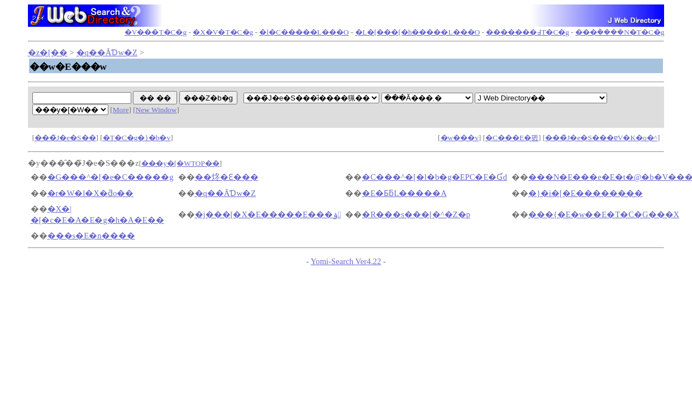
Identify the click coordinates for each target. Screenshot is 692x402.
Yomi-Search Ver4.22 (346, 261)
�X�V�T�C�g (223, 32)
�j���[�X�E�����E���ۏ (268, 214)
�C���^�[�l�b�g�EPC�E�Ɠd (434, 177)
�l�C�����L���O (304, 32)
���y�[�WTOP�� (180, 163)
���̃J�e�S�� (65, 137)
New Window (156, 110)
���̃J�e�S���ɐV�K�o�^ (601, 137)
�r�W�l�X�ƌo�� (90, 193)
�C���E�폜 (511, 137)
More (121, 110)
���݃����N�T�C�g (619, 32)
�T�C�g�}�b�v (136, 137)
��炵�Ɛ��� (227, 177)
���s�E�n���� (91, 235)
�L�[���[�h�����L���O (417, 32)
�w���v (460, 137)
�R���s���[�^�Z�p (416, 214)
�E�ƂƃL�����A (404, 193)
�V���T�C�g (156, 32)
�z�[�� (48, 52)
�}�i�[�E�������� (585, 193)
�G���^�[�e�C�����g (110, 177)
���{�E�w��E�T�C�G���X (603, 214)
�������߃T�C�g (527, 32)
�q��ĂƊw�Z (107, 52)
